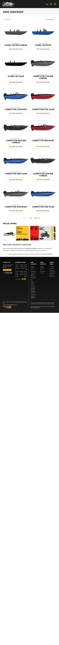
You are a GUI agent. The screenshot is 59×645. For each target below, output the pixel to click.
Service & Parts (53, 271)
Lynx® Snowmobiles (33, 294)
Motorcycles (33, 273)
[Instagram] (25, 279)
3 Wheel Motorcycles (33, 275)
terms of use (37, 307)
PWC (32, 279)
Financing (42, 273)
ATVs (32, 269)
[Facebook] (23, 279)
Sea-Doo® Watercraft (33, 288)
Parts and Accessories (52, 276)
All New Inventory (32, 267)
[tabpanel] (21, 270)
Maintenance (52, 273)
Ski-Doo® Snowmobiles (33, 291)
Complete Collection (33, 297)
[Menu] (55, 4)
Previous (23, 218)
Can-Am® (33, 286)
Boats (32, 281)
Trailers (32, 284)
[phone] (47, 4)
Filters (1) (7, 19)
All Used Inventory (42, 267)
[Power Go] (15, 307)
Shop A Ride (11, 304)
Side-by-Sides (33, 271)
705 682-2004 (7, 273)
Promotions (52, 270)
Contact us (5, 254)
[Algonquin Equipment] (8, 4)
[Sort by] (50, 19)
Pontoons (32, 282)
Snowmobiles (33, 277)
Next (37, 218)
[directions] (51, 4)
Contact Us (52, 266)
